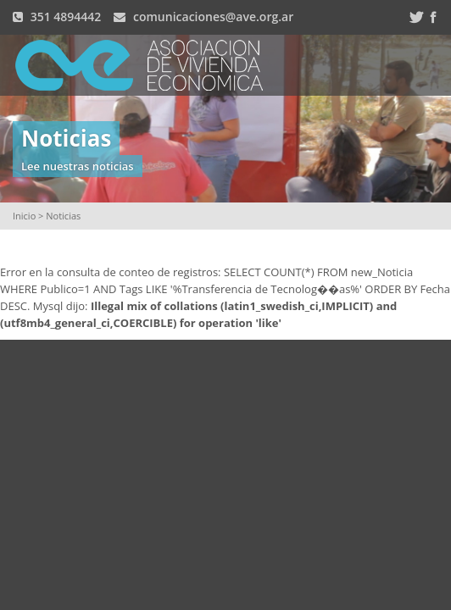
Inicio (24, 215)
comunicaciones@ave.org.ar (213, 16)
